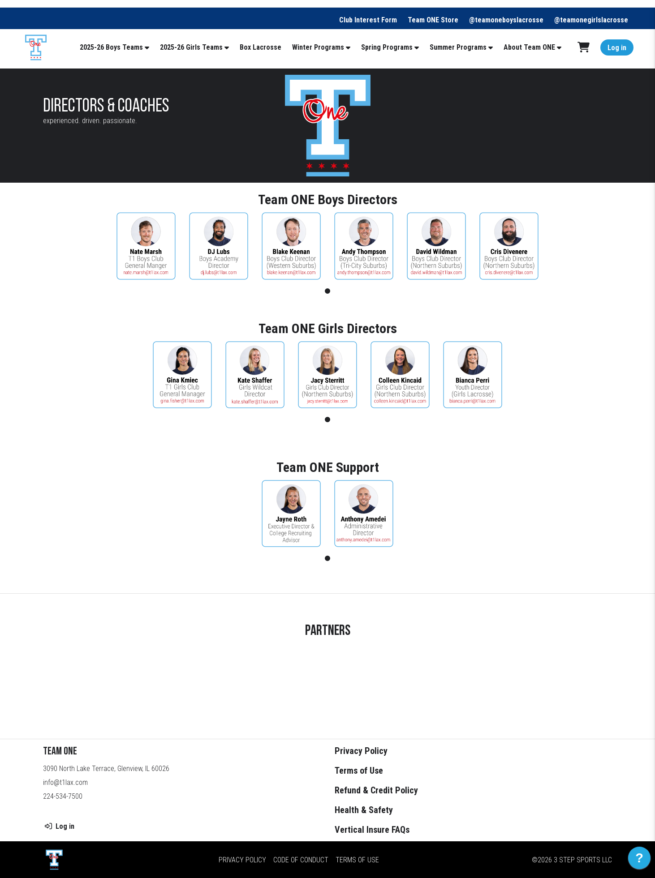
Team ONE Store (433, 20)
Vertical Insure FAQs (372, 829)
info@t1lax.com (65, 782)
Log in (617, 47)
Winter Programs (318, 47)
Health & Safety (364, 809)
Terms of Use (359, 770)
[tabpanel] (146, 246)
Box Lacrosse (260, 47)
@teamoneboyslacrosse (506, 20)
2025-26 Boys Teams (111, 47)
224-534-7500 (62, 796)
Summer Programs (458, 47)
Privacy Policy (361, 750)
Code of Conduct (300, 859)
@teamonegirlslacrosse (591, 20)
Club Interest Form (368, 20)
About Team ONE (529, 47)
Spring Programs (387, 47)
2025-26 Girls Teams (191, 47)
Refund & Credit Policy (376, 790)
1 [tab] (327, 291)
